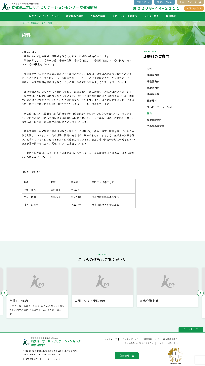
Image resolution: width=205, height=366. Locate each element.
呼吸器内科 (153, 81)
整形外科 (152, 100)
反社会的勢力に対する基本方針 (139, 343)
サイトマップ (110, 339)
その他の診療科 (155, 126)
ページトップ (190, 329)
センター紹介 (151, 16)
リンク (160, 343)
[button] (4, 293)
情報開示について (151, 339)
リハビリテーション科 (159, 107)
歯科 (149, 113)
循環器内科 (153, 88)
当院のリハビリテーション (44, 16)
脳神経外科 (153, 94)
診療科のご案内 (74, 16)
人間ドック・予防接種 (124, 16)
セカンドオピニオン (130, 339)
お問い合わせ (194, 8)
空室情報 (125, 355)
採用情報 (171, 16)
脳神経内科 (153, 75)
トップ (26, 23)
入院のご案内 (97, 16)
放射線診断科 (154, 120)
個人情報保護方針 (171, 339)
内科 (149, 69)
